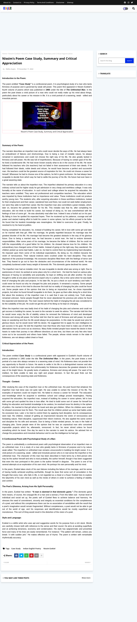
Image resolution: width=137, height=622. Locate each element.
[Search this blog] (112, 60)
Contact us (17, 2)
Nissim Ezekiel (14, 53)
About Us (7, 2)
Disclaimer (60, 2)
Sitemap (70, 2)
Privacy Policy (29, 2)
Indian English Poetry (32, 548)
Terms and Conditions (45, 2)
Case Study (16, 548)
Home (4, 53)
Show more (86, 578)
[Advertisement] (68, 31)
